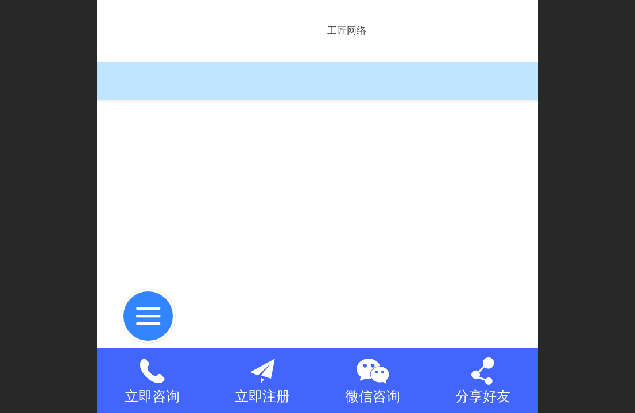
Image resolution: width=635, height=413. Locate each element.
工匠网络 (346, 30)
